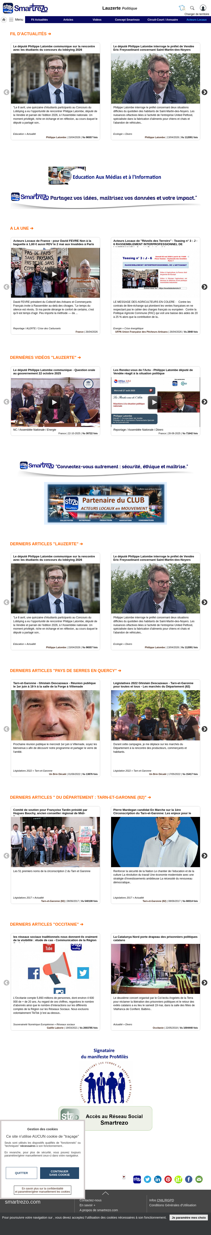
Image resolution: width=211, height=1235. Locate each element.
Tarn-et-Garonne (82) (53, 901)
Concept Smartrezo (127, 19)
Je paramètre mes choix (189, 1217)
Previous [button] (6, 92)
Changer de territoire (197, 14)
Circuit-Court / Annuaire (163, 19)
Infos (161, 1200)
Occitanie (158, 1027)
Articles (68, 19)
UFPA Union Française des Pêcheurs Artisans (141, 332)
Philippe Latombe (56, 137)
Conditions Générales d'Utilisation (172, 1205)
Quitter (21, 1173)
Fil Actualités (39, 19)
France (80, 332)
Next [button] (204, 92)
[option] (55, 91)
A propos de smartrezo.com (99, 1210)
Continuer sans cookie (59, 1173)
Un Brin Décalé (57, 774)
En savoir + (87, 1205)
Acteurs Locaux (197, 19)
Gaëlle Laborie (55, 1027)
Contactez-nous (90, 1200)
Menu (19, 19)
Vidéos (97, 19)
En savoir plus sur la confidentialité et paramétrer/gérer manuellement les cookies (42, 1190)
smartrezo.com (23, 1202)
